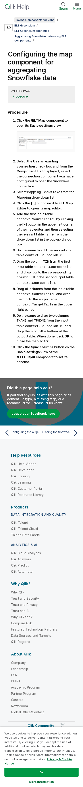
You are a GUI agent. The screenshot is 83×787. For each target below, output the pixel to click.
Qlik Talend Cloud (24, 526)
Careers (17, 697)
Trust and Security (25, 596)
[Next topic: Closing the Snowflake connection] (61, 430)
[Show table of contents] (9, 20)
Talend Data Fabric (25, 532)
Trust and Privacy (24, 602)
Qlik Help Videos (24, 461)
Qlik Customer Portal (26, 486)
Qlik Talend (19, 520)
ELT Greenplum (24, 25)
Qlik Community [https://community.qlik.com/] (41, 723)
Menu (77, 8)
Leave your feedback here (33, 411)
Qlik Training (20, 474)
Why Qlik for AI (22, 614)
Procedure (20, 96)
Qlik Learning (21, 480)
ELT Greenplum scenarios (31, 30)
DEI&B (15, 679)
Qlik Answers (21, 557)
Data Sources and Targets (31, 633)
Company (18, 660)
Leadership (19, 666)
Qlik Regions (20, 639)
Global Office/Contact (27, 710)
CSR (14, 672)
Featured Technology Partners (34, 627)
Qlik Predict (20, 563)
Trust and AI (20, 608)
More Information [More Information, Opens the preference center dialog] (41, 781)
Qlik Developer (22, 467)
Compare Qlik (21, 621)
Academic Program (25, 685)
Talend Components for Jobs (34, 20)
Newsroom (19, 703)
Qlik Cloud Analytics (26, 550)
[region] (41, 757)
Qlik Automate (22, 569)
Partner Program (23, 691)
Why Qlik (17, 590)
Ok (41, 772)
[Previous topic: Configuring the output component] (22, 430)
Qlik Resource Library (27, 492)
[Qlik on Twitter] (62, 722)
